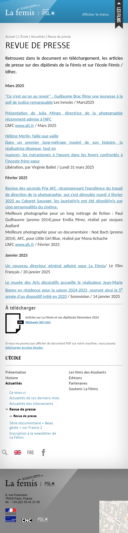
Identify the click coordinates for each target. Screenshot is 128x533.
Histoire (11, 377)
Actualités (13, 383)
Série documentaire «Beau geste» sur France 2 (31, 425)
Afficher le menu (95, 14)
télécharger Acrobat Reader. (24, 347)
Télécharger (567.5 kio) (38, 322)
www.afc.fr (24, 125)
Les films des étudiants (87, 372)
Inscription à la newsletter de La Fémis (32, 435)
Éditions (75, 377)
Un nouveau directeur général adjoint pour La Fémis (55, 265)
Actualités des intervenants (31, 403)
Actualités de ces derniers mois (34, 398)
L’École (13, 358)
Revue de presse (22, 409)
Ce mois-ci (17, 392)
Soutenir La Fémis (83, 388)
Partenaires (78, 383)
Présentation (15, 372)
